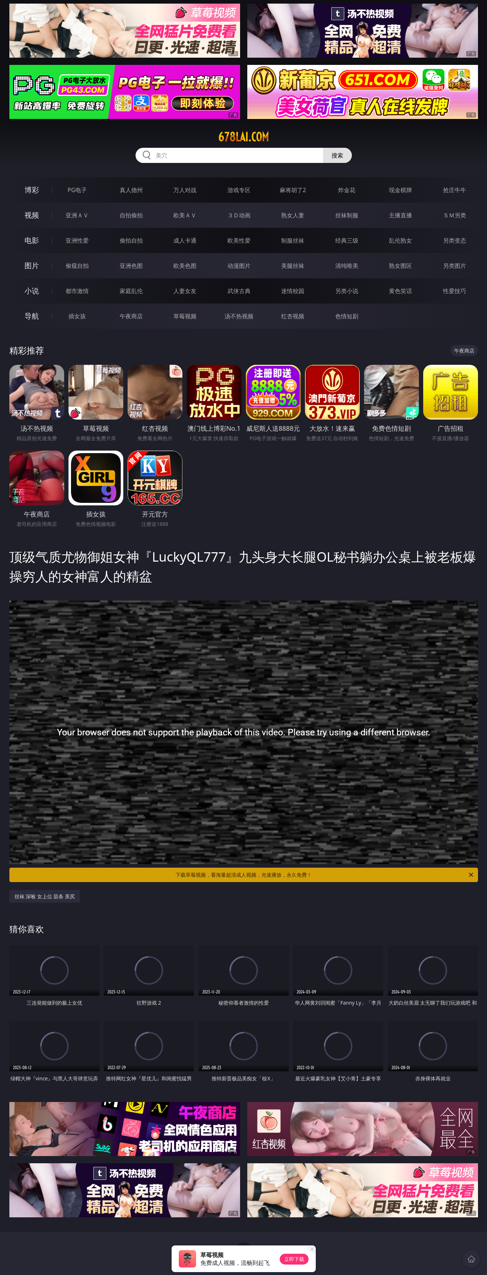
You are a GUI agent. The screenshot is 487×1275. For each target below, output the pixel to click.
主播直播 (400, 215)
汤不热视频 (239, 316)
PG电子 (77, 190)
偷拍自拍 (131, 240)
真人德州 (131, 190)
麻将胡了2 (293, 190)
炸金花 (346, 190)
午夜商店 (131, 316)
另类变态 (454, 240)
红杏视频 (292, 316)
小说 (32, 291)
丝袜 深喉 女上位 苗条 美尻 (44, 896)
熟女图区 (400, 266)
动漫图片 (239, 266)
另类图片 (454, 266)
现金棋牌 (400, 190)
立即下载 (294, 1259)
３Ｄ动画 (239, 215)
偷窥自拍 (77, 266)
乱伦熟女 (400, 240)
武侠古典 (239, 291)
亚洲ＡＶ (77, 215)
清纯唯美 (346, 266)
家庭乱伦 (131, 291)
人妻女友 (184, 291)
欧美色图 (184, 266)
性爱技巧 (454, 291)
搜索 (337, 155)
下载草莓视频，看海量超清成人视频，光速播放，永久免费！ (325, 875)
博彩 (32, 190)
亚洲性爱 (77, 240)
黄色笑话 (400, 291)
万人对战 (184, 190)
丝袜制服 (346, 215)
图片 (32, 265)
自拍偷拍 (131, 215)
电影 (32, 240)
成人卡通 (184, 240)
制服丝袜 (292, 240)
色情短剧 (346, 316)
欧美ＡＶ (184, 215)
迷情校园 (292, 291)
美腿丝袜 (292, 266)
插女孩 (77, 316)
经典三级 (346, 240)
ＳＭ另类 (454, 215)
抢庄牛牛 (454, 190)
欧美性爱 (239, 240)
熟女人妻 (292, 215)
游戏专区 (239, 190)
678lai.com (243, 137)
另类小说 (346, 291)
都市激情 (77, 291)
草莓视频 (184, 316)
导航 (32, 316)
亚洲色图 (131, 266)
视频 (32, 215)
